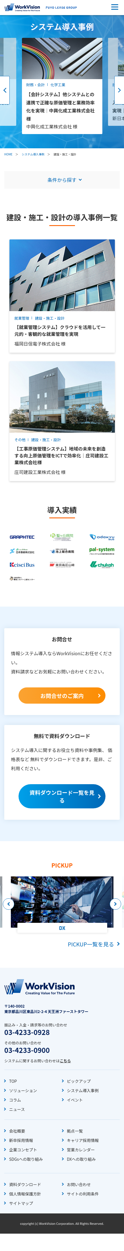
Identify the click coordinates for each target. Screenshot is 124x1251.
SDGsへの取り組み (26, 1159)
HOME (8, 154)
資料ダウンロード (25, 1184)
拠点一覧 (75, 1131)
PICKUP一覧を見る (91, 944)
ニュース (17, 1109)
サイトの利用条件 (83, 1194)
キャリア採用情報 (83, 1140)
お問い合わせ (79, 1184)
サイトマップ (21, 1203)
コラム (15, 1100)
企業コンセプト (23, 1150)
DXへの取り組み (81, 1159)
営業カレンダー (81, 1150)
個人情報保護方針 (25, 1194)
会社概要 (17, 1131)
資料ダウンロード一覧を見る (61, 796)
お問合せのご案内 (62, 695)
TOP (13, 1081)
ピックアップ (79, 1081)
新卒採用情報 (21, 1140)
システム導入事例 (33, 154)
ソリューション (23, 1090)
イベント (75, 1100)
